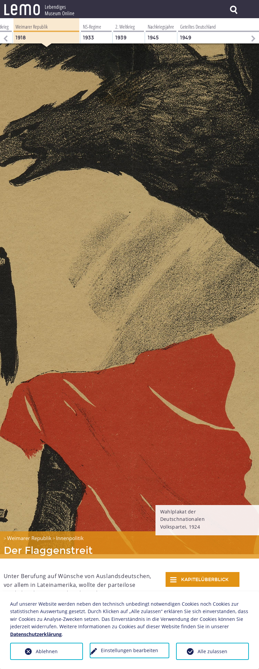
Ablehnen (47, 651)
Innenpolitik (70, 533)
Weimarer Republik (29, 533)
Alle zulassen (212, 651)
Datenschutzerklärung (36, 634)
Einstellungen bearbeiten (129, 650)
